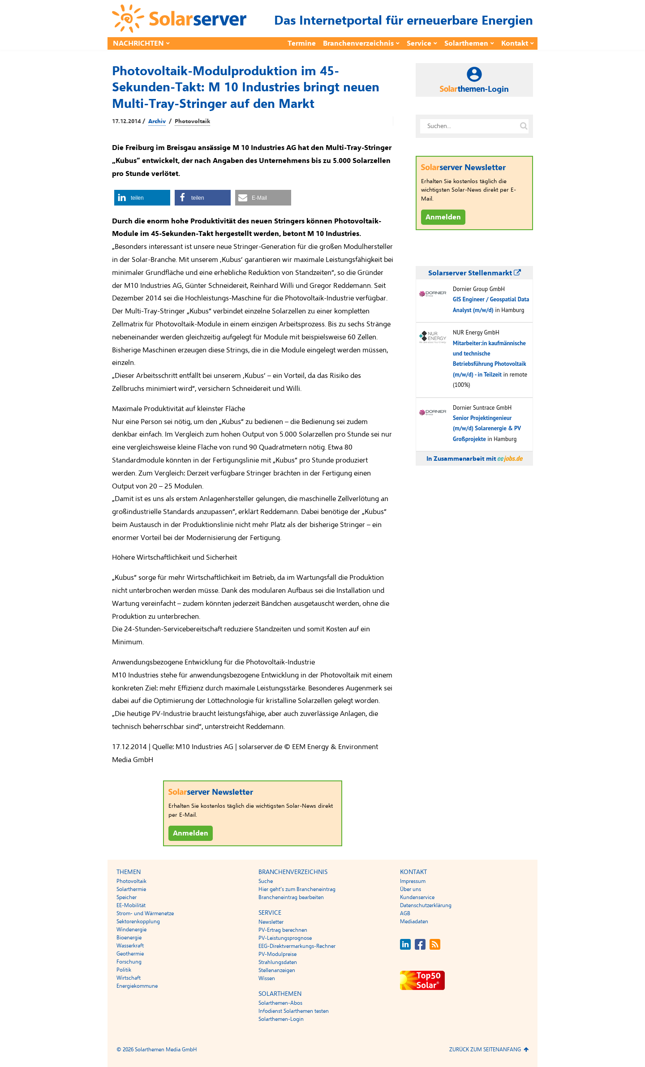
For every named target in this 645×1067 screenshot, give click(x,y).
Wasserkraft (130, 945)
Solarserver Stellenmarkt (474, 273)
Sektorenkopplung (138, 921)
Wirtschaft (128, 977)
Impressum (413, 881)
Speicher (126, 897)
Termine (302, 43)
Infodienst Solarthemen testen (293, 1011)
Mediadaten (414, 921)
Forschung (129, 961)
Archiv (157, 121)
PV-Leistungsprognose (285, 938)
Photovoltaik (192, 121)
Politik (123, 969)
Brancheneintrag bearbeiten (291, 897)
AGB (405, 913)
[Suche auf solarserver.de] (523, 126)
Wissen (266, 978)
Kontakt (514, 43)
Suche (265, 881)
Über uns (410, 889)
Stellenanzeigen (276, 970)
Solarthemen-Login (281, 1019)
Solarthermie (131, 889)
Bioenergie (129, 937)
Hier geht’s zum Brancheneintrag (296, 889)
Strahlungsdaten (277, 962)
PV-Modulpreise (277, 954)
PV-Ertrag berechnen (282, 930)
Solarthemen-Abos (280, 1003)
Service (419, 43)
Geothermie (130, 953)
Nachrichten (138, 43)
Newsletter (271, 922)
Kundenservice (417, 897)
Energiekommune (137, 986)
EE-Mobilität (131, 905)
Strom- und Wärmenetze (145, 913)
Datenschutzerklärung (426, 905)
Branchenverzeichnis (358, 43)
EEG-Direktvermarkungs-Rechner (296, 946)
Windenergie (131, 929)
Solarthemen (466, 43)
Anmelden (190, 833)
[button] (142, 198)
